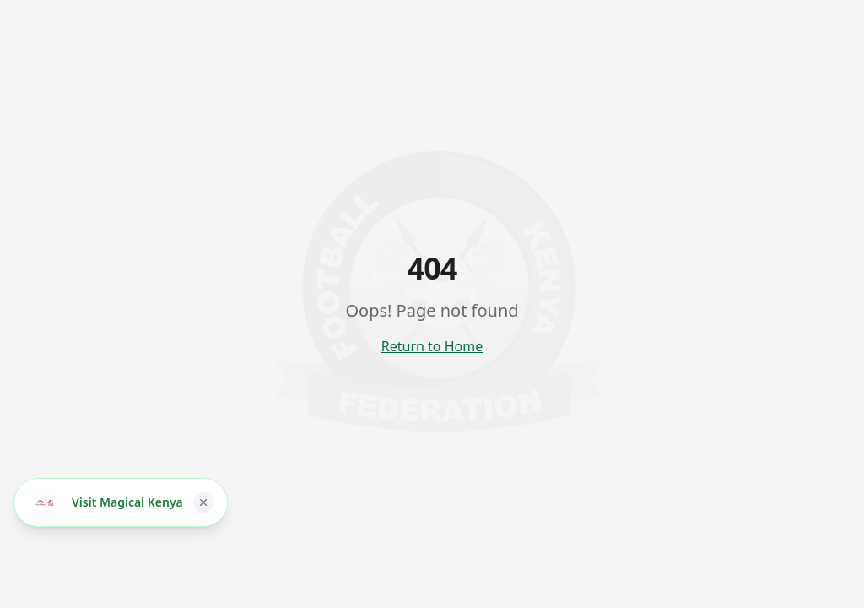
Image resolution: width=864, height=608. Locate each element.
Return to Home (432, 346)
